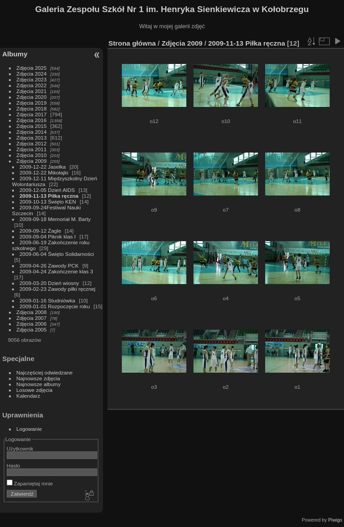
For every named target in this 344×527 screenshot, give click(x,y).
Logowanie (29, 429)
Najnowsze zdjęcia (38, 378)
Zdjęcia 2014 (32, 132)
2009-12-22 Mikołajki (44, 172)
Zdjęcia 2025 (32, 68)
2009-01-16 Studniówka (47, 300)
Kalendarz (28, 396)
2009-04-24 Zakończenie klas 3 (56, 271)
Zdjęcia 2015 (32, 126)
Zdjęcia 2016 (32, 120)
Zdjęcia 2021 (32, 91)
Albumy (14, 54)
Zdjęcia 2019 (32, 103)
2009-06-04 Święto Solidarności (57, 254)
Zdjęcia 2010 (32, 155)
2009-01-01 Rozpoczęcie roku (55, 306)
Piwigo (335, 520)
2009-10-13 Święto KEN (48, 201)
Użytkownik (20, 448)
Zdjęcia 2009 (32, 161)
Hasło (13, 465)
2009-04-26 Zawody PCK (49, 265)
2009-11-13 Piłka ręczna (49, 196)
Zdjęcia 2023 (32, 79)
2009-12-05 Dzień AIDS (47, 190)
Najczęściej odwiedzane (45, 372)
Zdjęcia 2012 (32, 143)
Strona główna (132, 43)
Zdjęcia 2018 (32, 108)
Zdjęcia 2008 (32, 312)
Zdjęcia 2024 (32, 73)
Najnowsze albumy (39, 384)
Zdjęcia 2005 (32, 329)
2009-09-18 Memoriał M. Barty (55, 219)
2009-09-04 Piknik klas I (48, 236)
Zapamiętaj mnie (30, 483)
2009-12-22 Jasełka (43, 167)
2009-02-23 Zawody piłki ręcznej (57, 289)
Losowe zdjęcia (34, 390)
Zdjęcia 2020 (32, 97)
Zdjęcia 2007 (32, 318)
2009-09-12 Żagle (40, 231)
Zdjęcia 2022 (32, 85)
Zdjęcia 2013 (32, 137)
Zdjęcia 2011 (32, 149)
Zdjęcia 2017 (32, 114)
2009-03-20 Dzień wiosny (49, 283)
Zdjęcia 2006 (32, 324)
